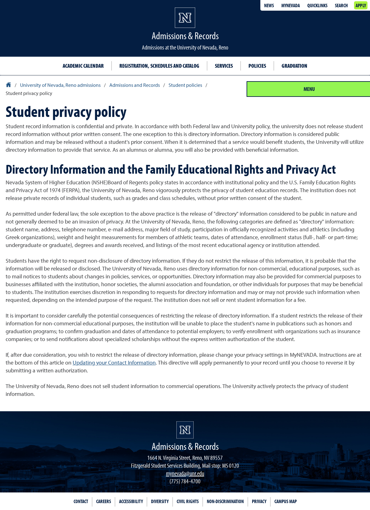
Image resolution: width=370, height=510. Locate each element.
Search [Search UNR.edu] (341, 5)
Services (224, 65)
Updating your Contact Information (114, 362)
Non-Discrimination (225, 501)
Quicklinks (317, 5)
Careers (103, 501)
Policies (257, 65)
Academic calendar (83, 65)
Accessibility (131, 501)
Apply (361, 5)
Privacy (259, 501)
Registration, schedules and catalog (159, 65)
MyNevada (290, 5)
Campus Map (285, 501)
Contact (81, 501)
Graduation (294, 65)
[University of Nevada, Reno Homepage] (185, 430)
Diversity (160, 501)
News (269, 5)
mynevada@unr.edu (185, 473)
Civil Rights (188, 501)
